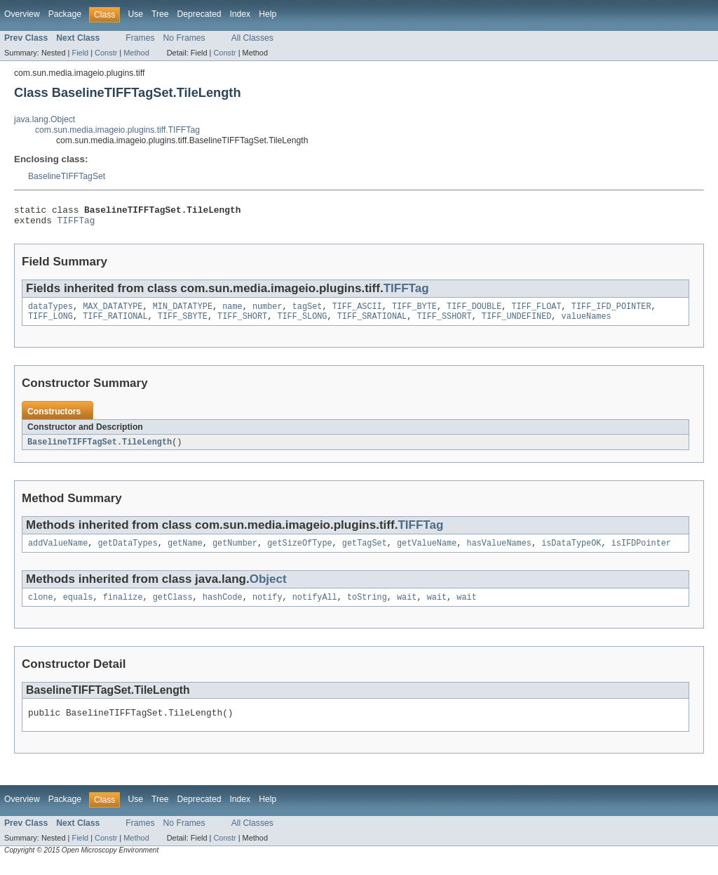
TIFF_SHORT (242, 323)
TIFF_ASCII (357, 311)
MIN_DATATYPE (182, 311)
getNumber (234, 552)
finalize (123, 607)
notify (267, 607)
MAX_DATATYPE (112, 311)
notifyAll (314, 607)
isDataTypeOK (571, 552)
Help (267, 14)
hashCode (223, 607)
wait (406, 607)
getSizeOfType (299, 552)
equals (78, 607)
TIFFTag (76, 224)
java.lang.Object (44, 119)
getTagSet (364, 552)
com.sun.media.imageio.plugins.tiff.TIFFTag (117, 130)
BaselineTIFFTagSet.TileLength (99, 449)
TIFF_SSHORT (443, 323)
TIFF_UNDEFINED (517, 323)
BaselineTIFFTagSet (66, 176)
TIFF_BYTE (414, 311)
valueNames (586, 323)
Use (135, 14)
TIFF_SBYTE (183, 323)
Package (64, 14)
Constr (106, 52)
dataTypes (50, 311)
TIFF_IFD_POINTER (611, 311)
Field (80, 52)
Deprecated (199, 14)
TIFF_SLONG (302, 323)
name (232, 311)
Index (239, 14)
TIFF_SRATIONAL (372, 323)
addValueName (58, 552)
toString (367, 607)
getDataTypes (128, 552)
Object (268, 588)
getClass (173, 607)
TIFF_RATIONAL (115, 323)
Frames (140, 38)
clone (40, 607)
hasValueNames (498, 552)
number (267, 311)
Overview (22, 14)
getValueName (426, 552)
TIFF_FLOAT (536, 311)
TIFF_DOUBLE (474, 311)
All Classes (252, 38)
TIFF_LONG (50, 323)
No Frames (184, 38)
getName (185, 552)
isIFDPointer (641, 552)
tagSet (307, 311)
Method (136, 52)
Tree (160, 14)
